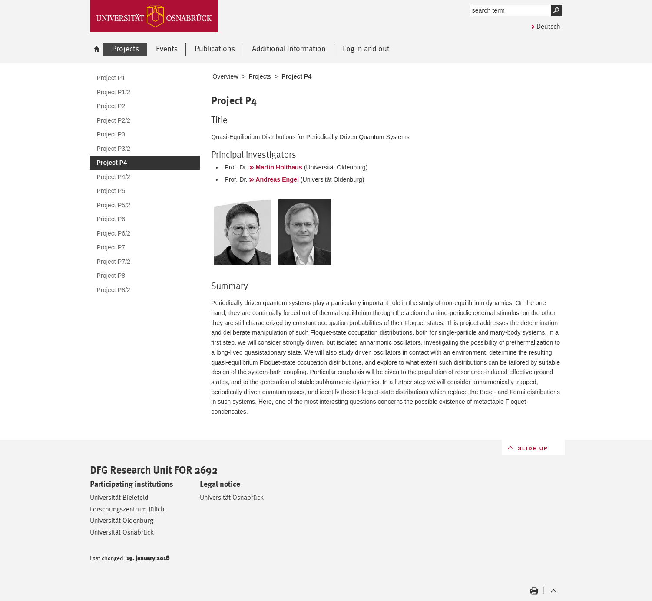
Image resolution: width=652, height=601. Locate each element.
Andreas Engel (277, 179)
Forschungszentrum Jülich (127, 509)
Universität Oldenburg (121, 520)
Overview (225, 76)
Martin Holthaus (278, 167)
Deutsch (548, 26)
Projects (260, 76)
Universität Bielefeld (119, 497)
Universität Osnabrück (122, 532)
